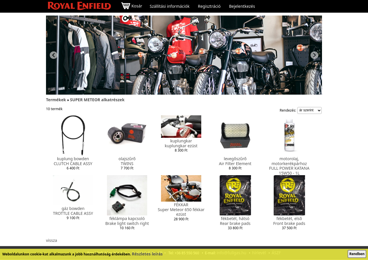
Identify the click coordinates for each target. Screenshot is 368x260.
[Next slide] (314, 55)
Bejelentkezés (242, 6)
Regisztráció (209, 6)
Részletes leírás (147, 254)
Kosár (131, 6)
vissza (51, 240)
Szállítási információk (169, 6)
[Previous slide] (53, 55)
